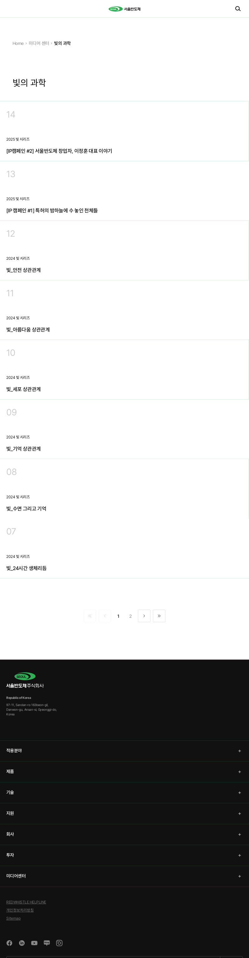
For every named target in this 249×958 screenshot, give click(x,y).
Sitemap (13, 918)
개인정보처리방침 (20, 910)
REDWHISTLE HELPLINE (26, 902)
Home (18, 43)
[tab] (124, 751)
